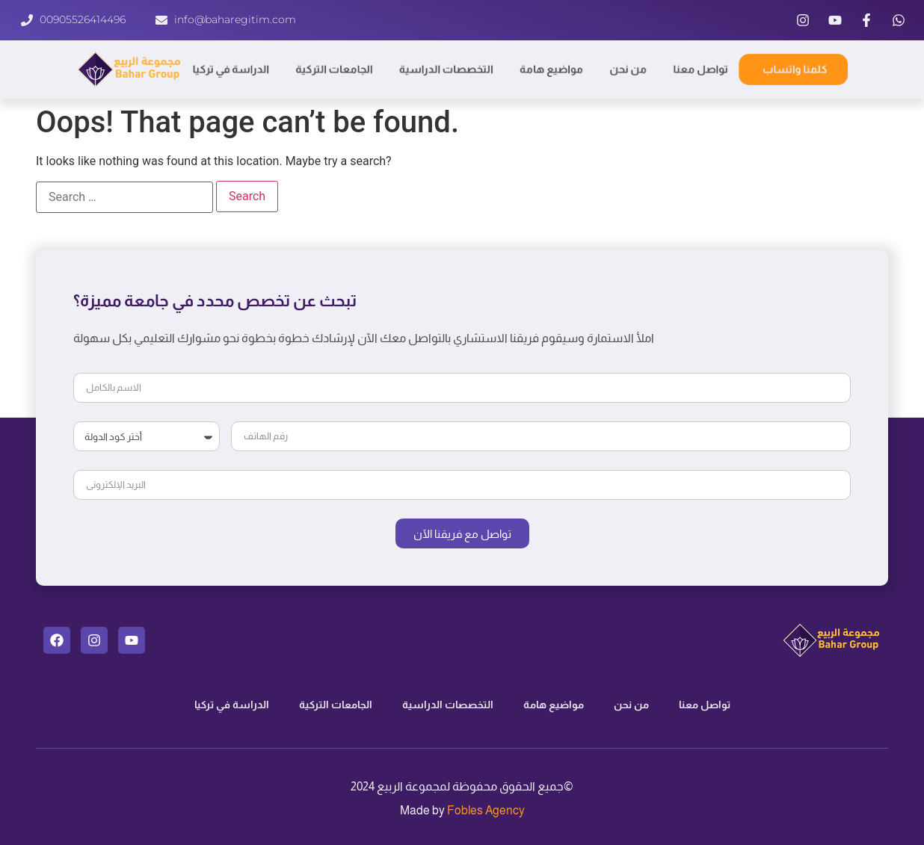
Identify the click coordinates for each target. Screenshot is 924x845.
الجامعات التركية (333, 69)
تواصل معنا (702, 69)
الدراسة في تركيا (229, 69)
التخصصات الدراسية (445, 69)
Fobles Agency (486, 810)
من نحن (629, 69)
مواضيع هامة (552, 69)
